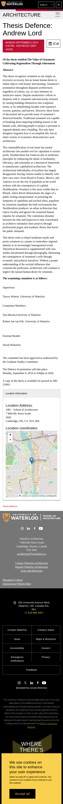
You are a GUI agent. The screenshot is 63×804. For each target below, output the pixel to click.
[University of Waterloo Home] (12, 4)
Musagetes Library (13, 580)
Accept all (22, 793)
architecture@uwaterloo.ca (31, 553)
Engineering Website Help (17, 583)
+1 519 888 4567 (33, 612)
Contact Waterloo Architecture (31, 563)
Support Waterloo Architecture (31, 566)
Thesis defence (10, 506)
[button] (46, 5)
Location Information (16, 393)
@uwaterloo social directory (31, 687)
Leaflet (23, 496)
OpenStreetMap (38, 496)
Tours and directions (31, 570)
